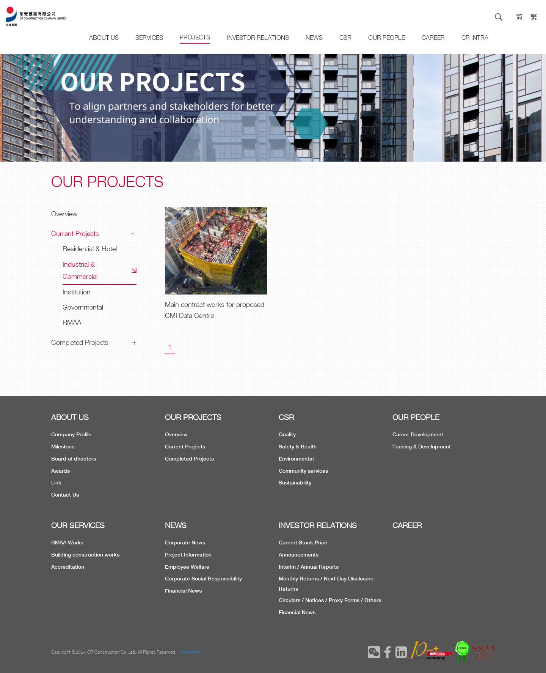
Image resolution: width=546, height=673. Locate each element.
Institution (77, 292)
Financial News (183, 591)
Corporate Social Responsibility (203, 579)
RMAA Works (67, 542)
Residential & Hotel (90, 249)
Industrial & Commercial (80, 270)
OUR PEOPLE (415, 417)
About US (104, 37)
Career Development (417, 434)
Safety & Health (298, 446)
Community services (303, 471)
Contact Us (65, 495)
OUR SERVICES (78, 525)
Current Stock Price (303, 542)
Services (149, 37)
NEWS (176, 525)
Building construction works (85, 555)
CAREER (433, 37)
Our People (386, 37)
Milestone (63, 446)
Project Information (188, 555)
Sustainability (295, 483)
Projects (195, 37)
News (314, 37)
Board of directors (73, 459)
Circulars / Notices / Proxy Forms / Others (330, 600)
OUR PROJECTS (193, 417)
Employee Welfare (187, 567)
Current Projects (75, 233)
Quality (287, 434)
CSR (345, 37)
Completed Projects (79, 342)
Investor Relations (258, 37)
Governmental (83, 307)
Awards (60, 471)
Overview (64, 214)
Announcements (298, 555)
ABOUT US (70, 417)
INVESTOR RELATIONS (318, 525)
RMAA (72, 322)
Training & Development (421, 446)
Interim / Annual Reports (309, 567)
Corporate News (185, 542)
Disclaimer (191, 652)
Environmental (296, 459)
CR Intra (474, 37)
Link (56, 483)
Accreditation (67, 567)
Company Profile (71, 434)
